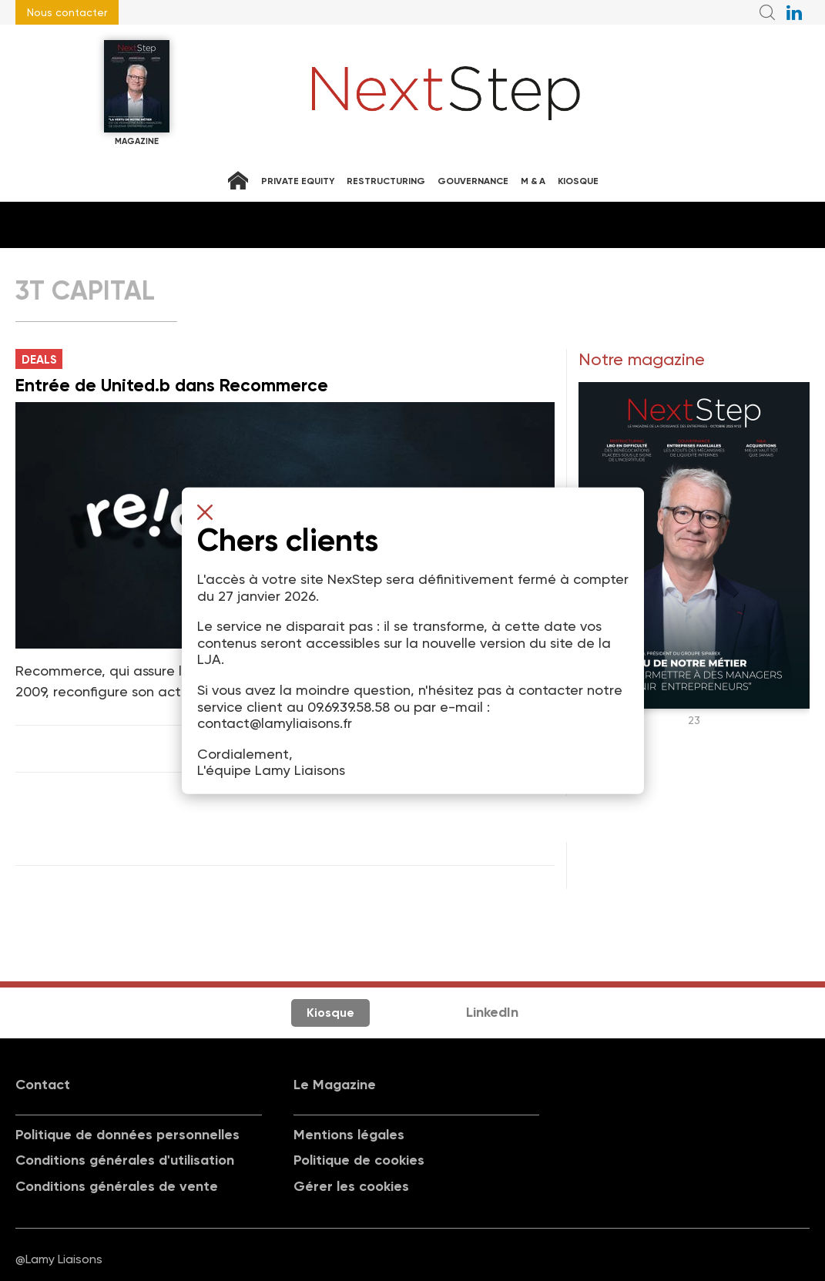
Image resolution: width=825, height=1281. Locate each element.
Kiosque (578, 181)
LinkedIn (492, 1012)
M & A (533, 181)
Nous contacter (67, 12)
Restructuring (386, 181)
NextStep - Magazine (446, 93)
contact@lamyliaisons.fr (274, 723)
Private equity (297, 181)
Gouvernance (473, 181)
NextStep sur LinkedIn (794, 12)
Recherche (767, 12)
